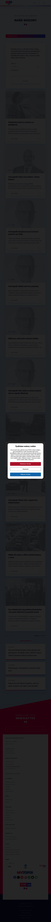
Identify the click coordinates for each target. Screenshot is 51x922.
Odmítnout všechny (25, 463)
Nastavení (25, 469)
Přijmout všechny (25, 474)
